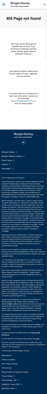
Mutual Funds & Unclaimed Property (15, 372)
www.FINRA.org (33, 197)
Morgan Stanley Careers (12, 156)
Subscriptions (7, 355)
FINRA (9, 304)
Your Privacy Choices (10, 364)
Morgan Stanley (8, 152)
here (27, 218)
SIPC (15, 304)
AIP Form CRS (8, 388)
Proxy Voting (7, 376)
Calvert (5, 164)
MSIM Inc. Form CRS (10, 384)
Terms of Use (6, 368)
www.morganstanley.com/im (23, 101)
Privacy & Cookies (8, 360)
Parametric (6, 169)
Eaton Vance (7, 160)
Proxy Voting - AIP (9, 380)
